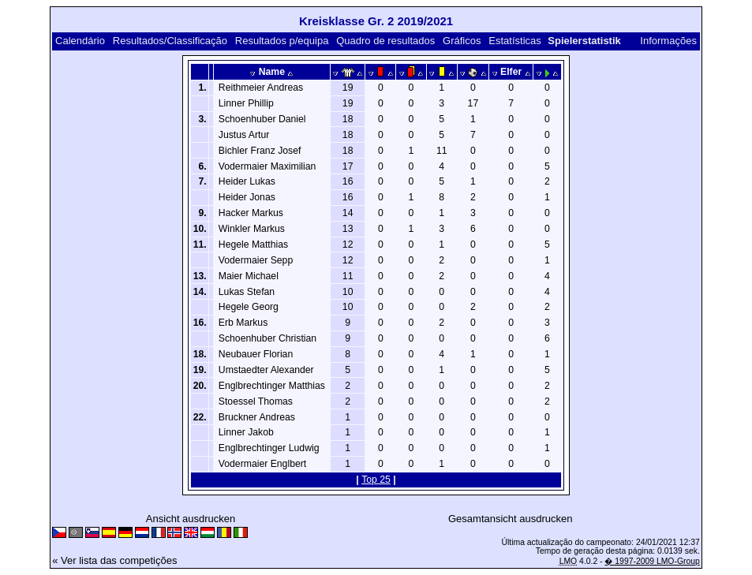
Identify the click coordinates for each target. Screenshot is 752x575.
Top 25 (376, 479)
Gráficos (462, 41)
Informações (668, 41)
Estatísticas (514, 41)
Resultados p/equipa (282, 41)
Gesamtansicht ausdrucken (510, 519)
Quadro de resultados (385, 41)
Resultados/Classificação (170, 41)
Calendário (80, 41)
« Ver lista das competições (114, 560)
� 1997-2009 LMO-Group (651, 561)
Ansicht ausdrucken (190, 519)
